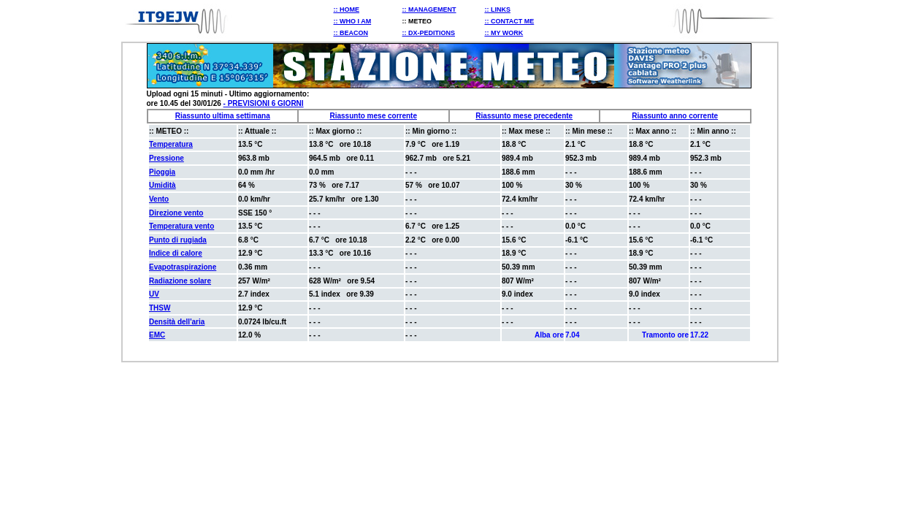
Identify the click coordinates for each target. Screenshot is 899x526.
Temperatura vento (181, 226)
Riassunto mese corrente (374, 116)
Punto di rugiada (178, 240)
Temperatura (171, 144)
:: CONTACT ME (509, 21)
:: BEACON (351, 33)
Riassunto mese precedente (524, 116)
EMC (157, 335)
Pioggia (162, 172)
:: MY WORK (503, 33)
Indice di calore (175, 253)
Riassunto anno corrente (675, 116)
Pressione (166, 158)
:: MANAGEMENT (429, 9)
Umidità (162, 185)
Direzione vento (176, 213)
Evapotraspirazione (182, 267)
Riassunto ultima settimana (222, 116)
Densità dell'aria (176, 322)
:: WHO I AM (353, 21)
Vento (159, 199)
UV (154, 294)
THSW (159, 308)
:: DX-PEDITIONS (429, 33)
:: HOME (347, 9)
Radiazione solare (180, 281)
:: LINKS (497, 9)
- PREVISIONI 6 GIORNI (263, 103)
